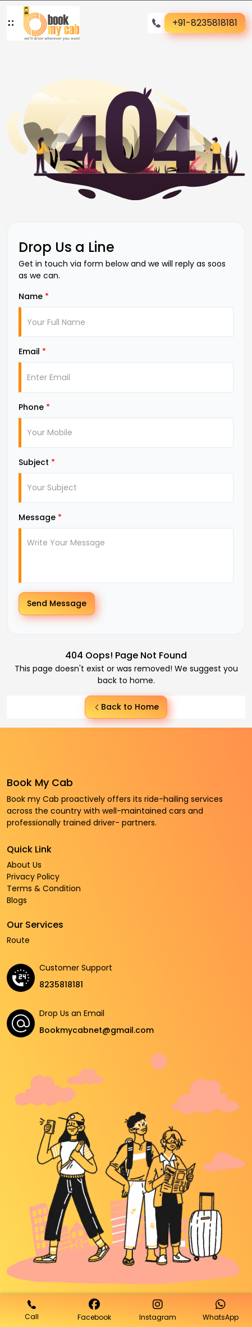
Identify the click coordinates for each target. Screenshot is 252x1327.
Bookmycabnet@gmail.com (96, 1030)
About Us (24, 864)
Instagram (157, 1310)
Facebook (94, 1310)
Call (32, 1310)
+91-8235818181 (204, 22)
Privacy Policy (33, 876)
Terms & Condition (44, 888)
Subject (37, 462)
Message (40, 517)
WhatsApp (221, 1310)
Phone (34, 407)
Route (18, 940)
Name (34, 296)
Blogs (17, 900)
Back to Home (126, 706)
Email (32, 351)
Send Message (56, 603)
